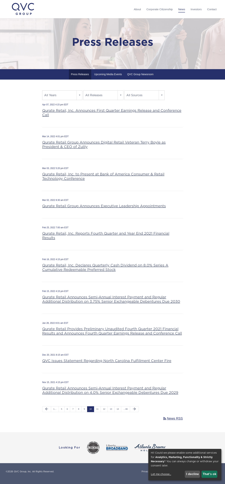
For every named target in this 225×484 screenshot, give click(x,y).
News (181, 9)
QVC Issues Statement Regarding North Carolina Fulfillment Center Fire (106, 365)
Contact (212, 9)
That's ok (209, 474)
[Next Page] (134, 413)
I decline (192, 474)
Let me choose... (161, 474)
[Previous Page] (46, 413)
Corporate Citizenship (159, 9)
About (137, 9)
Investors (196, 9)
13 (111, 413)
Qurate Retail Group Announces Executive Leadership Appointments (104, 210)
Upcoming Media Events (108, 78)
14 (118, 413)
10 (90, 413)
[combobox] (62, 99)
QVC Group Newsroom (140, 78)
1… (54, 413)
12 (104, 413)
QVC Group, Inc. (22, 475)
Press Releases (80, 78)
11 (97, 413)
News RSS (173, 422)
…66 (125, 413)
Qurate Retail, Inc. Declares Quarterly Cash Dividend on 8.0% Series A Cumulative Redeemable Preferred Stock (105, 271)
